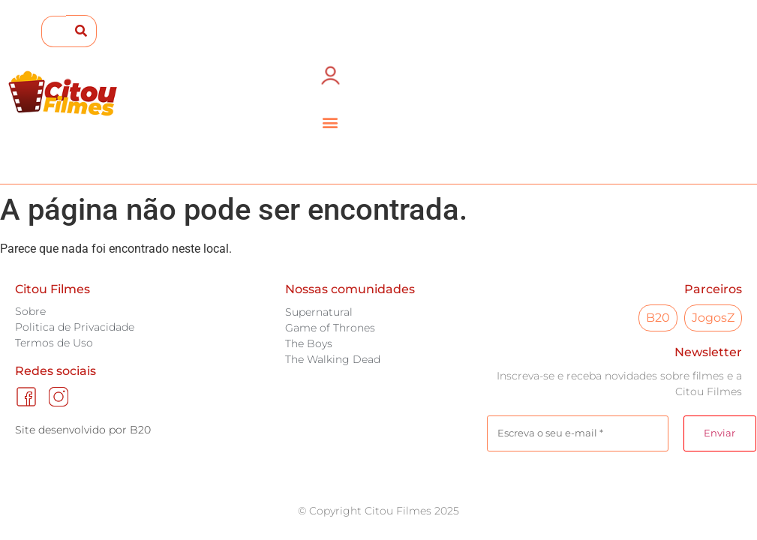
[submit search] (81, 31)
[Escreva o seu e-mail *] (577, 434)
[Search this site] (53, 31)
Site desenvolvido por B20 (83, 429)
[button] (330, 122)
